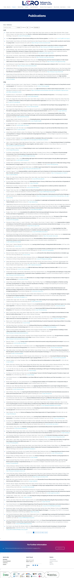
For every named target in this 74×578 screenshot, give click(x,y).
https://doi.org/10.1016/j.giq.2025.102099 (53, 61)
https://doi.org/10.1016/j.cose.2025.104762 (39, 42)
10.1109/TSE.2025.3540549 (34, 308)
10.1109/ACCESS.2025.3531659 (43, 325)
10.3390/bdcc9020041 (46, 390)
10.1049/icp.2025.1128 (59, 304)
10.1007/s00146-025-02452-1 (27, 187)
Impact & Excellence (34, 7)
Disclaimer (5, 554)
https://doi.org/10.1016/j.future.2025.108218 (26, 65)
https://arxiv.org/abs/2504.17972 (50, 234)
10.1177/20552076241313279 (12, 149)
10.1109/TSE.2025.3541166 (32, 106)
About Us (9, 7)
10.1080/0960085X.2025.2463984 (13, 240)
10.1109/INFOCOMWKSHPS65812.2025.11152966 (16, 524)
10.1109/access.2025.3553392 (20, 425)
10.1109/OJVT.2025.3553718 (12, 102)
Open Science (63, 7)
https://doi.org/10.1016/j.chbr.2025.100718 (15, 145)
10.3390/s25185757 (32, 476)
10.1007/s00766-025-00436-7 (19, 339)
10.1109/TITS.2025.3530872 (12, 439)
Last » (46, 527)
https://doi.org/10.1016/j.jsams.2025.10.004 (61, 465)
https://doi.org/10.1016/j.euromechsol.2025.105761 (17, 335)
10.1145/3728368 (33, 454)
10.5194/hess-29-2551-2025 (29, 224)
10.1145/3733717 (17, 244)
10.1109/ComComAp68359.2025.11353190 (51, 500)
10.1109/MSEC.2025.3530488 (27, 482)
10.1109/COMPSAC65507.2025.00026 (43, 191)
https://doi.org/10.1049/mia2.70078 (54, 71)
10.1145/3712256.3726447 (58, 414)
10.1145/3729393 (31, 367)
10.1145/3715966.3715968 (35, 121)
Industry (27, 7)
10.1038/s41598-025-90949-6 (22, 160)
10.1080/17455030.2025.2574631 (31, 263)
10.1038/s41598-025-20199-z (22, 125)
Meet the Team (21, 7)
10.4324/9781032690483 (32, 96)
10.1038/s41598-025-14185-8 (44, 488)
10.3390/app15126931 (32, 201)
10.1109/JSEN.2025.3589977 (30, 209)
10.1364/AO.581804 (10, 79)
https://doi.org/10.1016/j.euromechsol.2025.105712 (59, 329)
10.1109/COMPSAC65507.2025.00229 (21, 155)
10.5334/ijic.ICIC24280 (23, 277)
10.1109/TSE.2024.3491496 (43, 86)
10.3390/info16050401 (11, 410)
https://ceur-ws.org (34, 506)
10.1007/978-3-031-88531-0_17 (14, 295)
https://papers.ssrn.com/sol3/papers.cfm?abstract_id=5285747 (34, 139)
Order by (26, 27)
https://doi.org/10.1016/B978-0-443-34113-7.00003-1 (51, 47)
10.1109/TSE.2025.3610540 (56, 449)
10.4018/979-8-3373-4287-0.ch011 (41, 53)
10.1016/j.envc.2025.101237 (31, 289)
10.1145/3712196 (25, 321)
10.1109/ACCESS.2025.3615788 (58, 354)
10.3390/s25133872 (17, 129)
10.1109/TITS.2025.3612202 (12, 460)
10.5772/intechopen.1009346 (52, 396)
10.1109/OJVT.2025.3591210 (29, 445)
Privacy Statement (7, 556)
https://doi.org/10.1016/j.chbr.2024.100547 (15, 273)
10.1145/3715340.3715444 (17, 385)
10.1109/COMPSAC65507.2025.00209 (23, 518)
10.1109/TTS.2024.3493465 (13, 350)
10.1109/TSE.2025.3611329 (52, 164)
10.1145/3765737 (9, 358)
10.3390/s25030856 (33, 183)
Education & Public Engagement (46, 7)
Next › (43, 527)
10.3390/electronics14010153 (17, 116)
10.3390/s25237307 (27, 492)
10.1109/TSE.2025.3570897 (53, 344)
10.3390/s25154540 (65, 429)
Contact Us (5, 557)
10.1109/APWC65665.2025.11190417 (33, 229)
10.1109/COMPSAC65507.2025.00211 (20, 512)
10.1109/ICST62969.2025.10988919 (43, 257)
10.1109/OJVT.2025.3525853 (64, 218)
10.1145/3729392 (30, 371)
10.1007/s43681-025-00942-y (62, 38)
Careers (4, 559)
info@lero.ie (29, 556)
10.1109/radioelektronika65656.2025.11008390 (45, 402)
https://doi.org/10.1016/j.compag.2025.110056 (51, 433)
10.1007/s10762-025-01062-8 (51, 420)
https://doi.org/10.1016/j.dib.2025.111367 (31, 168)
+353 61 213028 (30, 555)
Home (4, 24)
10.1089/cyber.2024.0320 (36, 299)
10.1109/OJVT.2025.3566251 (55, 316)
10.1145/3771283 (23, 253)
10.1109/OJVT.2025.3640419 (24, 35)
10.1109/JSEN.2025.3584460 (37, 178)
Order (34, 27)
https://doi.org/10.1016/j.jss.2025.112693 (44, 57)
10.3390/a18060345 (61, 110)
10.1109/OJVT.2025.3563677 (47, 248)
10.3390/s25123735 (45, 496)
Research (14, 7)
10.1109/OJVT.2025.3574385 (19, 267)
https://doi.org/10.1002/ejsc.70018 (39, 471)
